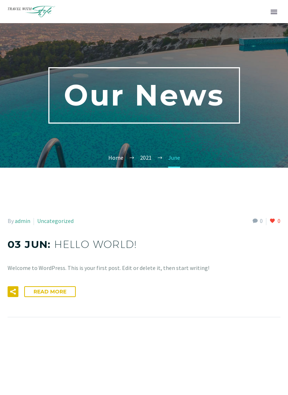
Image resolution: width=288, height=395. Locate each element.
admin (22, 220)
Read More (50, 291)
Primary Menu (274, 12)
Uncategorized (55, 220)
